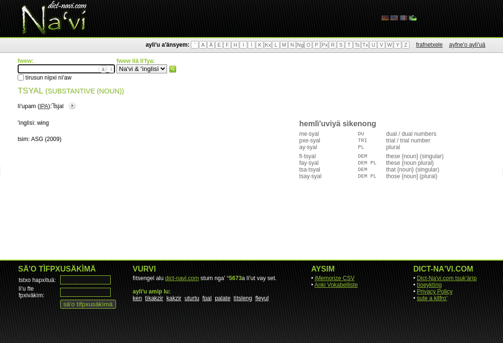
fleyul (262, 298)
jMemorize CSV (335, 278)
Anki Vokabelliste (336, 285)
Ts (357, 45)
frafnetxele (429, 44)
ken (137, 298)
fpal (206, 298)
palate (223, 298)
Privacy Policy (435, 291)
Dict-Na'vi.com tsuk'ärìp (447, 278)
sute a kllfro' (432, 298)
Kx (268, 45)
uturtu (192, 298)
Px (324, 45)
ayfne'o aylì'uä (467, 44)
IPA (44, 106)
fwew (173, 69)
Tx (365, 45)
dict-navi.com (182, 278)
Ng (300, 45)
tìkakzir (154, 298)
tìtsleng (243, 298)
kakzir (174, 298)
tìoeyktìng (429, 285)
